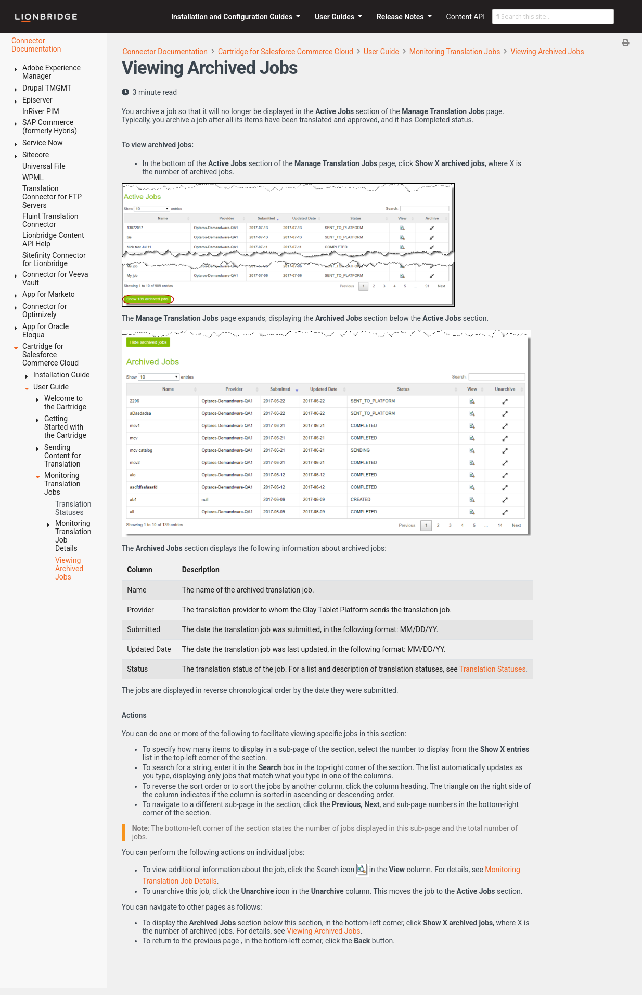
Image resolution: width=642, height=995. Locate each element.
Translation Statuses (492, 669)
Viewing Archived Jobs (547, 51)
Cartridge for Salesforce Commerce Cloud (285, 51)
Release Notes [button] (401, 16)
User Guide (381, 51)
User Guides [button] (335, 16)
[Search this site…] (553, 16)
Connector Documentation (165, 51)
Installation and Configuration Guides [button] (232, 16)
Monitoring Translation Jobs (454, 51)
